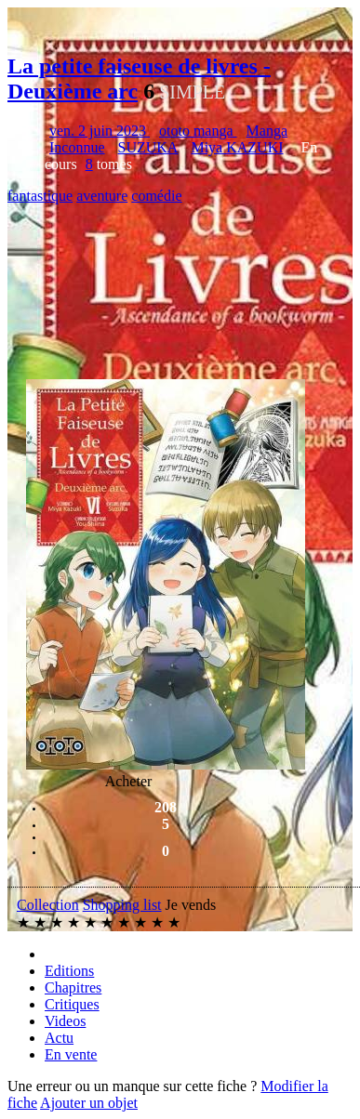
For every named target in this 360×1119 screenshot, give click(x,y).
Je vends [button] (191, 905)
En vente (71, 1054)
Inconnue (77, 147)
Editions (69, 971)
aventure (101, 196)
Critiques (72, 1004)
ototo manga (198, 130)
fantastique (40, 196)
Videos (65, 1021)
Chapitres (73, 987)
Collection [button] (48, 905)
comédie (156, 196)
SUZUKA (148, 147)
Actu (59, 1038)
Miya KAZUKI (237, 147)
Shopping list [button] (122, 905)
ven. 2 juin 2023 (99, 130)
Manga (267, 130)
